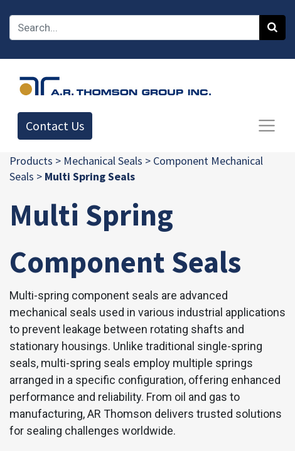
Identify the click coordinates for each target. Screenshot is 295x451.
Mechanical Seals (102, 160)
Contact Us (55, 125)
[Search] (272, 27)
